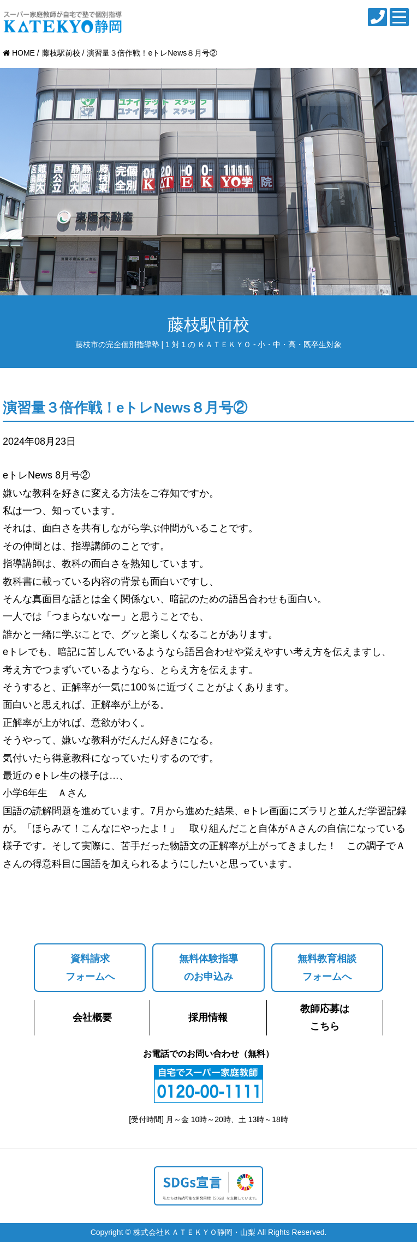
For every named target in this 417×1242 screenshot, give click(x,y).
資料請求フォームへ (90, 967)
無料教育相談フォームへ (326, 967)
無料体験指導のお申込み (208, 967)
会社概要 (92, 1017)
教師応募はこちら (324, 1017)
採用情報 (208, 1017)
